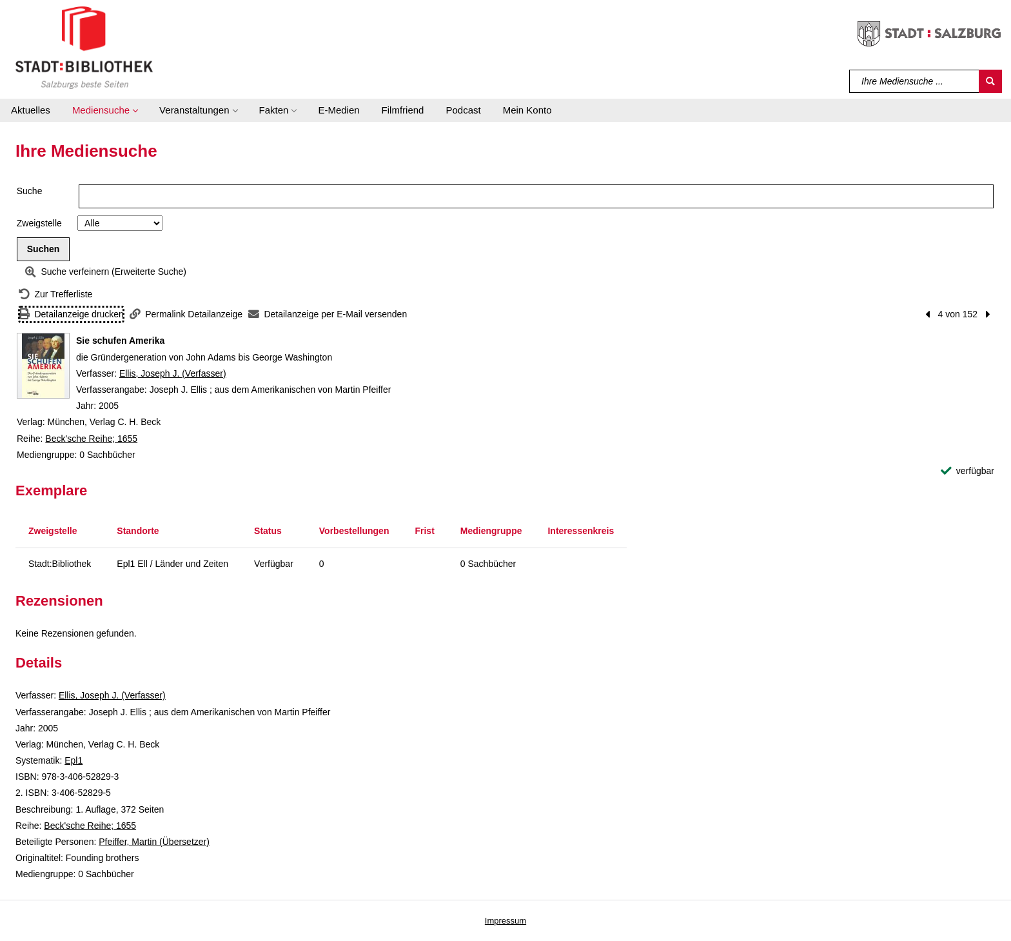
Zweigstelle (39, 223)
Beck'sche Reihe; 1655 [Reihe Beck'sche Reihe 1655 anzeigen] (91, 438)
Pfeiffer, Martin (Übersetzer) (154, 842)
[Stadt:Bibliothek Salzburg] (84, 47)
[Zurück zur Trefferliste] (55, 294)
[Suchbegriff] (915, 81)
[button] (105, 110)
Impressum (505, 921)
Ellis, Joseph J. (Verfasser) (172, 373)
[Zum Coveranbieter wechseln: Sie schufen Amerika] (43, 366)
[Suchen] (990, 81)
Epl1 (73, 760)
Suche (30, 191)
